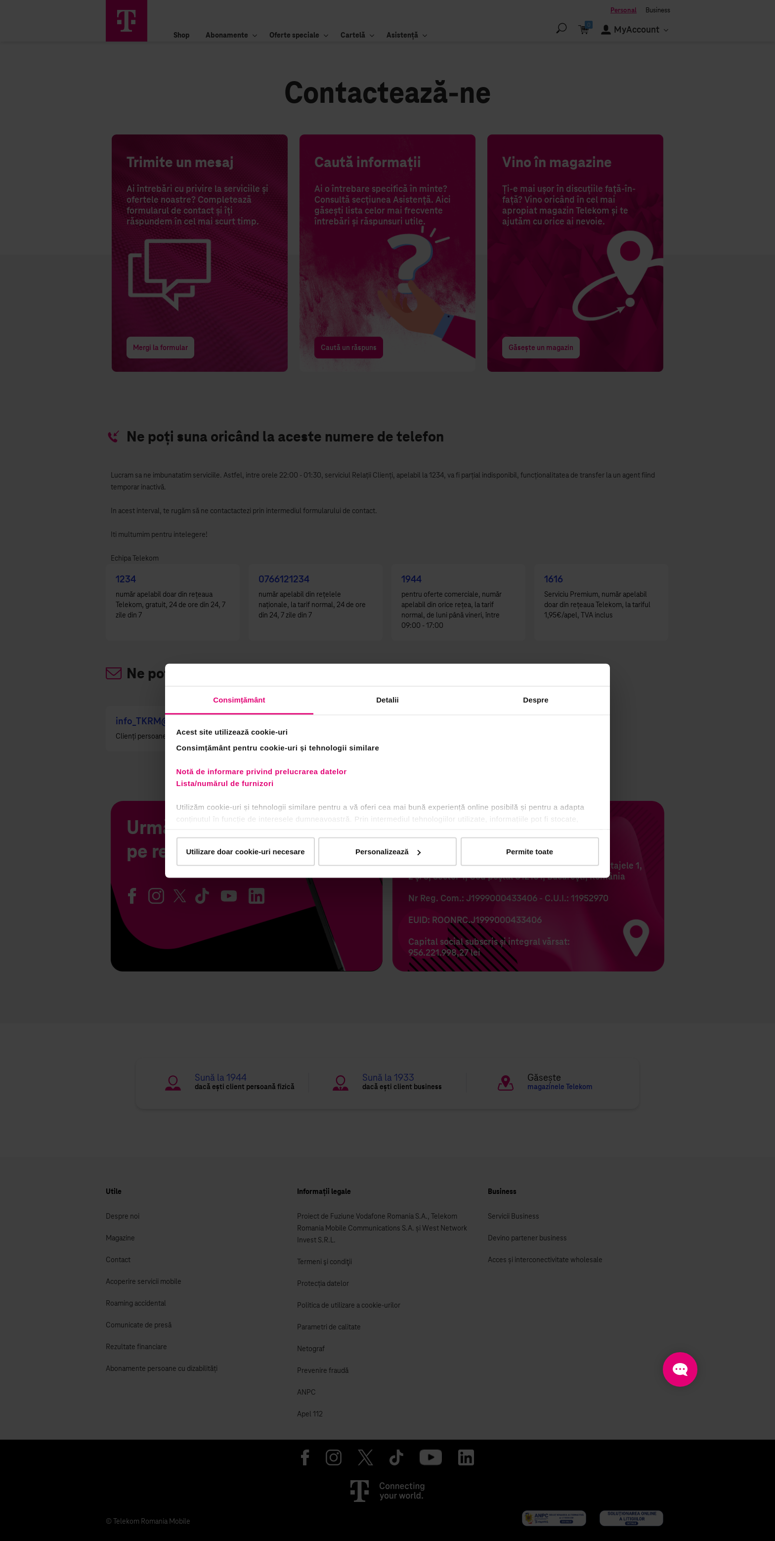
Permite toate (529, 851)
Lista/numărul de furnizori (227, 783)
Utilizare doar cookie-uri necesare (245, 851)
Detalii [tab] (387, 699)
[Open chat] (680, 1369)
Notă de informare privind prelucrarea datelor (261, 771)
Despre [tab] (535, 699)
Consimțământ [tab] (239, 699)
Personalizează (388, 851)
